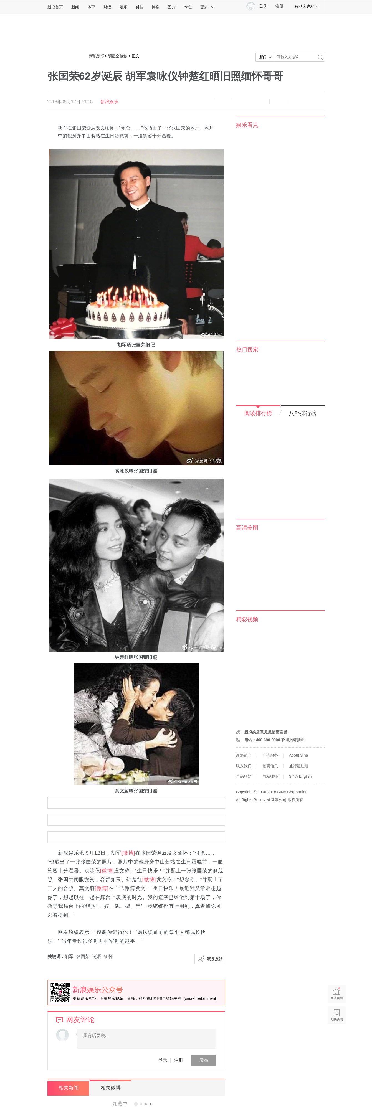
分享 (279, 102)
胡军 (69, 956)
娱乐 (123, 7)
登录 (162, 1060)
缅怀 (108, 956)
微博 (241, 102)
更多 (207, 7)
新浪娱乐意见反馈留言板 (265, 732)
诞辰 (96, 956)
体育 (91, 7)
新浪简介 (244, 755)
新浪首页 (55, 7)
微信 (260, 102)
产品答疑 (244, 776)
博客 (156, 7)
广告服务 (270, 755)
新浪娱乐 (97, 56)
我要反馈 (215, 959)
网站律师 (270, 776)
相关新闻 (68, 1088)
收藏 (223, 102)
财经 (107, 7)
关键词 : (56, 956)
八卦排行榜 (303, 413)
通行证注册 (298, 766)
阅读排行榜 (258, 413)
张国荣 (83, 956)
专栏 (188, 7)
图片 (172, 7)
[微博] (128, 853)
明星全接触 (117, 56)
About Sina (298, 755)
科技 (139, 7)
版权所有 (295, 799)
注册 (279, 6)
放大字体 (204, 102)
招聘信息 (270, 766)
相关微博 (110, 1088)
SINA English (300, 776)
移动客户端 (307, 6)
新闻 (75, 7)
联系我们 (244, 766)
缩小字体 (186, 102)
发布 (203, 1060)
